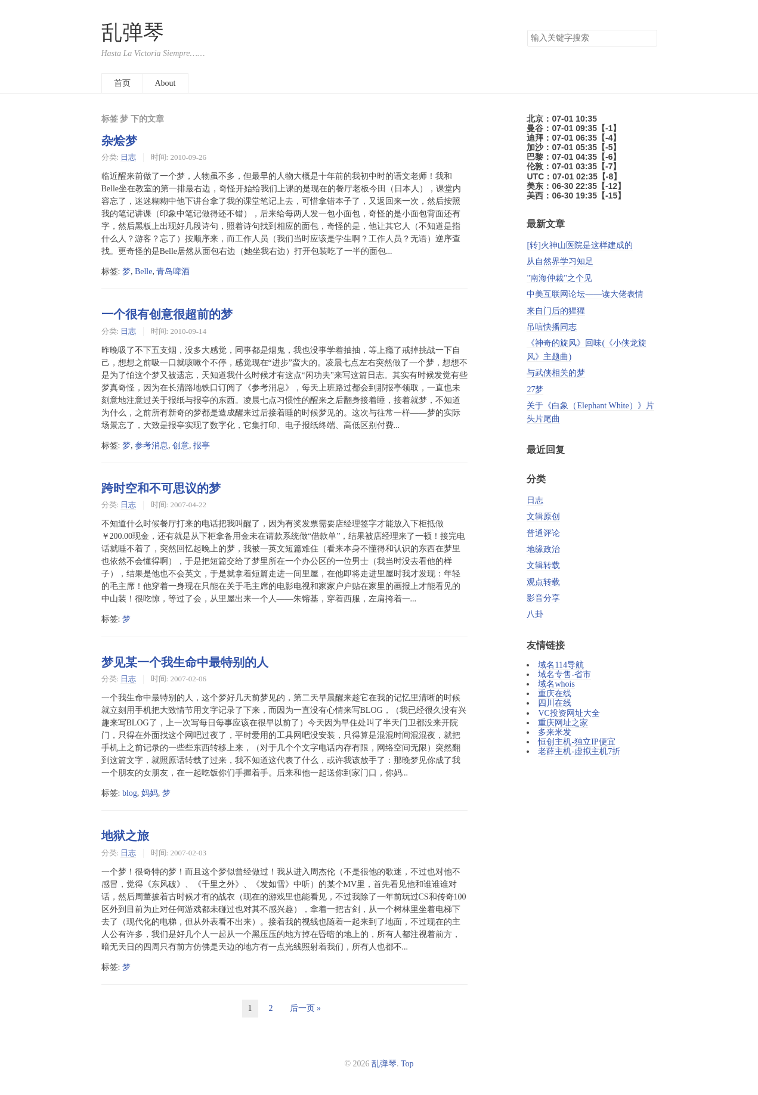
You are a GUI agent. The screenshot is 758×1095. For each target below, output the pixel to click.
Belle (144, 271)
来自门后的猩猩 (556, 310)
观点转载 (543, 582)
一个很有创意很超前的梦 (167, 314)
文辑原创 (543, 516)
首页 (122, 83)
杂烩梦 (119, 140)
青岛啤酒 (173, 271)
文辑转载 (543, 565)
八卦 (535, 614)
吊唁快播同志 (552, 326)
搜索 (648, 38)
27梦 (535, 389)
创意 (180, 445)
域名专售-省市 (564, 674)
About (165, 83)
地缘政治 (543, 549)
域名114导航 (560, 664)
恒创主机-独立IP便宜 (576, 741)
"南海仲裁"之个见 (559, 278)
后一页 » (305, 1008)
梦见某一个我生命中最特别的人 (184, 662)
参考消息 (151, 445)
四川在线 (554, 703)
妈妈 (149, 793)
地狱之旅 (125, 835)
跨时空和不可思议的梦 (161, 488)
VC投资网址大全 (568, 713)
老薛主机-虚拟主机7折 (579, 751)
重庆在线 (554, 693)
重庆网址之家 (563, 722)
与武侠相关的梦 (556, 372)
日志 (128, 157)
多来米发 (554, 732)
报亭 (201, 445)
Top (407, 1063)
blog (129, 793)
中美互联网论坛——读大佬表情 (585, 294)
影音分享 (543, 598)
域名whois (556, 684)
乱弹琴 (132, 32)
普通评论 (543, 533)
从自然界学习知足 (560, 261)
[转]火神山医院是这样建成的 (579, 245)
